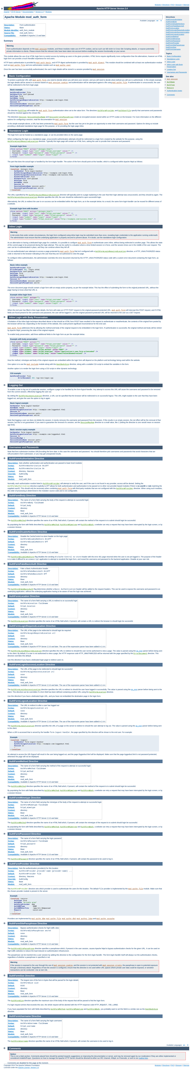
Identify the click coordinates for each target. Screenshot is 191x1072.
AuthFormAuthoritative (174, 19)
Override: (12, 474)
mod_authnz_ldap (84, 919)
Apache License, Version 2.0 (28, 1067)
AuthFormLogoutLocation (175, 34)
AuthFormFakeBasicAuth (175, 26)
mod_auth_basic (43, 63)
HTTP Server (16, 12)
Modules (158, 5)
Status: (7, 28)
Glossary (178, 5)
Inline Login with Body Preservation (175, 66)
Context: (11, 471)
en (157, 21)
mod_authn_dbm (38, 919)
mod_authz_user (63, 65)
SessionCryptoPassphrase (61, 117)
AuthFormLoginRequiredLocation (178, 30)
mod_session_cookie (58, 83)
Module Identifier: (11, 30)
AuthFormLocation (172, 28)
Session (22, 117)
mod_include (32, 364)
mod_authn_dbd (69, 919)
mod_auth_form (39, 80)
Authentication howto (174, 91)
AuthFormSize (171, 47)
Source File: (9, 33)
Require (170, 88)
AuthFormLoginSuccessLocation (177, 32)
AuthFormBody (171, 22)
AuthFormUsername (173, 49)
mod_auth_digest (96, 63)
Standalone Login (173, 59)
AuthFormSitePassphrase (175, 45)
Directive (39, 458)
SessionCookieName (36, 117)
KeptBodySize (62, 364)
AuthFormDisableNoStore (175, 24)
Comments (171, 95)
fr (161, 21)
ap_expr (139, 651)
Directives (165, 5)
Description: (9, 25)
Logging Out (171, 69)
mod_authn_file (17, 65)
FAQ (172, 5)
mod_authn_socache (105, 919)
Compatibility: (10, 36)
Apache (6, 12)
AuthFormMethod (172, 36)
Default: (11, 468)
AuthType (171, 85)
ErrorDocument (140, 654)
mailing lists (143, 1058)
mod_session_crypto (112, 965)
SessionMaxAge (87, 423)
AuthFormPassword (173, 41)
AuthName (171, 82)
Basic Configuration (174, 56)
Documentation (28, 12)
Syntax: (11, 466)
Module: (11, 479)
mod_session (41, 49)
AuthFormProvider (172, 43)
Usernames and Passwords (177, 72)
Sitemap (186, 5)
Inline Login (171, 62)
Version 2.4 (39, 12)
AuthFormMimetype (173, 39)
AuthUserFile (124, 111)
